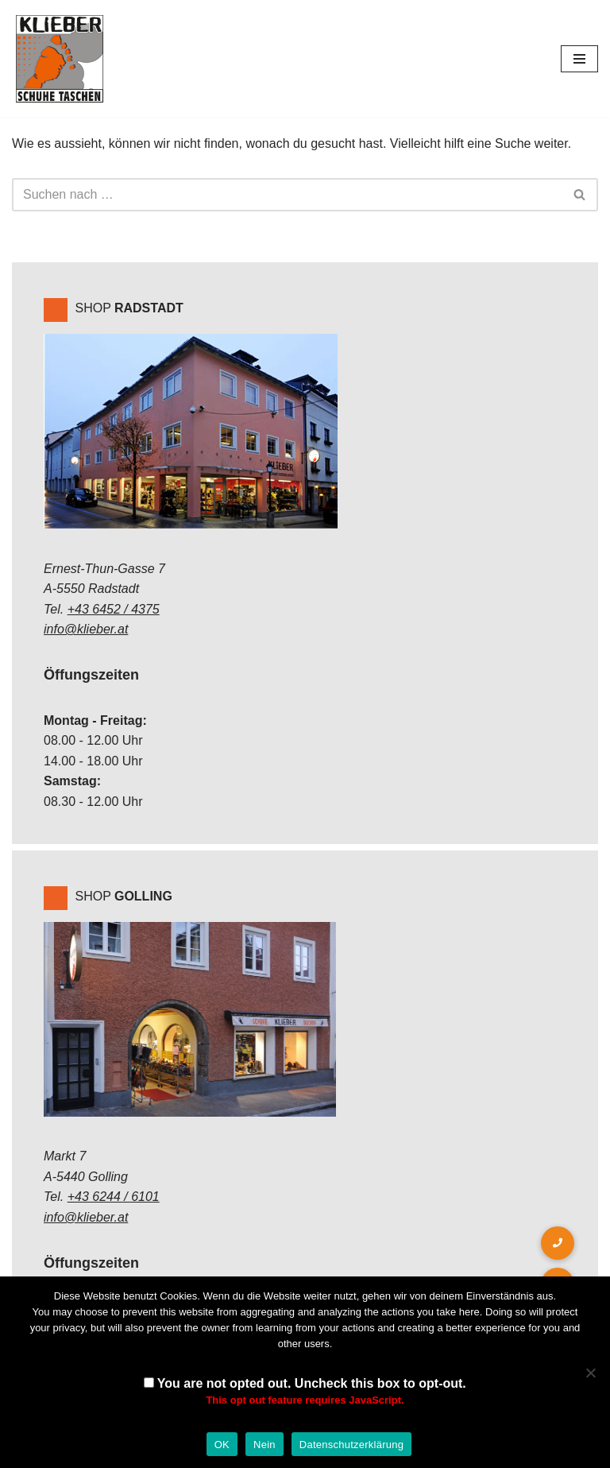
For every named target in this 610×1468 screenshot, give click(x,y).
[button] (557, 1243)
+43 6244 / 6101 (114, 1196)
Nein (264, 1445)
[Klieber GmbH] (59, 59)
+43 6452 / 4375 (114, 609)
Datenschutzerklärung (351, 1445)
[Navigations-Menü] (579, 58)
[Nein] (590, 1373)
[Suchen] (287, 194)
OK (222, 1445)
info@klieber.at (86, 629)
